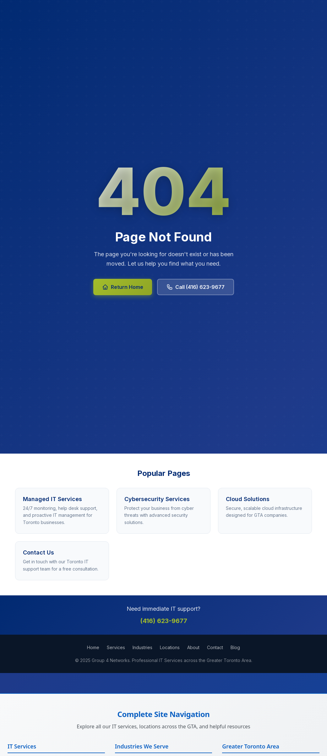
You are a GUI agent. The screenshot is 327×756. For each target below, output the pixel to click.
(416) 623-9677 (163, 621)
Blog (235, 647)
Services (116, 647)
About (193, 647)
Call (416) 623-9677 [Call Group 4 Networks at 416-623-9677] (195, 287)
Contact (215, 647)
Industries (142, 647)
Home (93, 647)
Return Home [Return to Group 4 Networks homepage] (122, 287)
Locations (170, 647)
